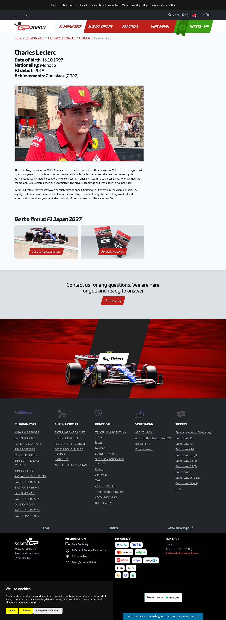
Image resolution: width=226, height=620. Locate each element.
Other (179, 489)
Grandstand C (183, 472)
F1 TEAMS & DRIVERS (61, 38)
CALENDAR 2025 (24, 493)
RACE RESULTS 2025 (27, 499)
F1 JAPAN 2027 (70, 26)
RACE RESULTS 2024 (27, 510)
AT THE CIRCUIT (105, 486)
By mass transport (106, 453)
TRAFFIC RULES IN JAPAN (110, 491)
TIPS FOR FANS (24, 470)
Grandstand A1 (184, 438)
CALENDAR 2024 (24, 504)
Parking (99, 469)
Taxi (97, 480)
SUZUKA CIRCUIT (100, 26)
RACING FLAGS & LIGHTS (30, 476)
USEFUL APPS (103, 503)
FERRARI (84, 38)
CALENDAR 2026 (24, 438)
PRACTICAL (130, 26)
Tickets (113, 528)
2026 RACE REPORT (26, 432)
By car (98, 442)
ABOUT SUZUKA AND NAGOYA (153, 438)
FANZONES (62, 459)
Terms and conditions (27, 553)
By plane (100, 448)
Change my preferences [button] (48, 610)
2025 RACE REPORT (26, 487)
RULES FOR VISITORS (68, 438)
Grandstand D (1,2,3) (188, 477)
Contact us (113, 300)
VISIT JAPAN (160, 26)
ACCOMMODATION (106, 497)
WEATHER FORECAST (27, 455)
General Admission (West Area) (193, 432)
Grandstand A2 (184, 443)
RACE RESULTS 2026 (27, 482)
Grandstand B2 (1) (186, 455)
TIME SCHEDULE (24, 449)
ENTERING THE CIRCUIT (70, 432)
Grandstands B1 (185, 449)
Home (18, 38)
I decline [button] (26, 610)
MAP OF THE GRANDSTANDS (72, 465)
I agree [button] (11, 610)
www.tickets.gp (180, 528)
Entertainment (144, 449)
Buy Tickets (113, 358)
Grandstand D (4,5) (187, 483)
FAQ (46, 528)
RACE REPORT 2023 (26, 515)
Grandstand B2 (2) (186, 460)
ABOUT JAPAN (143, 432)
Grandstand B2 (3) (186, 466)
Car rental (101, 474)
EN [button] (197, 15)
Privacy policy (22, 557)
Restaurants (142, 443)
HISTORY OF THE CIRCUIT (71, 443)
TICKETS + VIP (192, 26)
